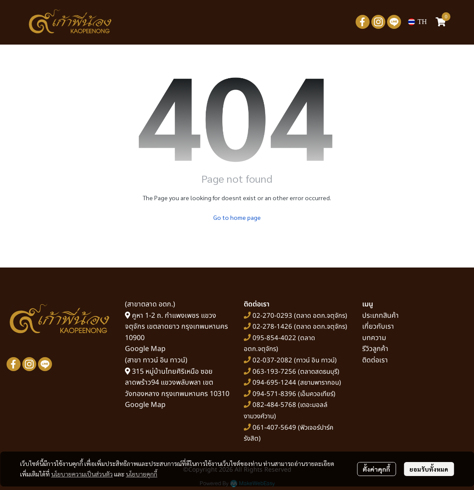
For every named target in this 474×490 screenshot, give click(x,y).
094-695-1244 (274, 383)
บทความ (374, 338)
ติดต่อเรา (375, 360)
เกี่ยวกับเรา (378, 326)
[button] (417, 22)
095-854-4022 (274, 338)
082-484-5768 (274, 405)
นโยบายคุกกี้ (141, 474)
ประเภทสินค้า (380, 315)
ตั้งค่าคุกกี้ (376, 469)
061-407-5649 (274, 428)
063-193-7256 (274, 372)
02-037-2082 (272, 360)
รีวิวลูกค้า (375, 349)
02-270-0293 (271, 316)
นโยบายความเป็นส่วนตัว (82, 474)
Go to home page (237, 217)
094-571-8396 (274, 394)
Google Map (145, 349)
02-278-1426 (272, 327)
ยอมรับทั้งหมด (428, 469)
